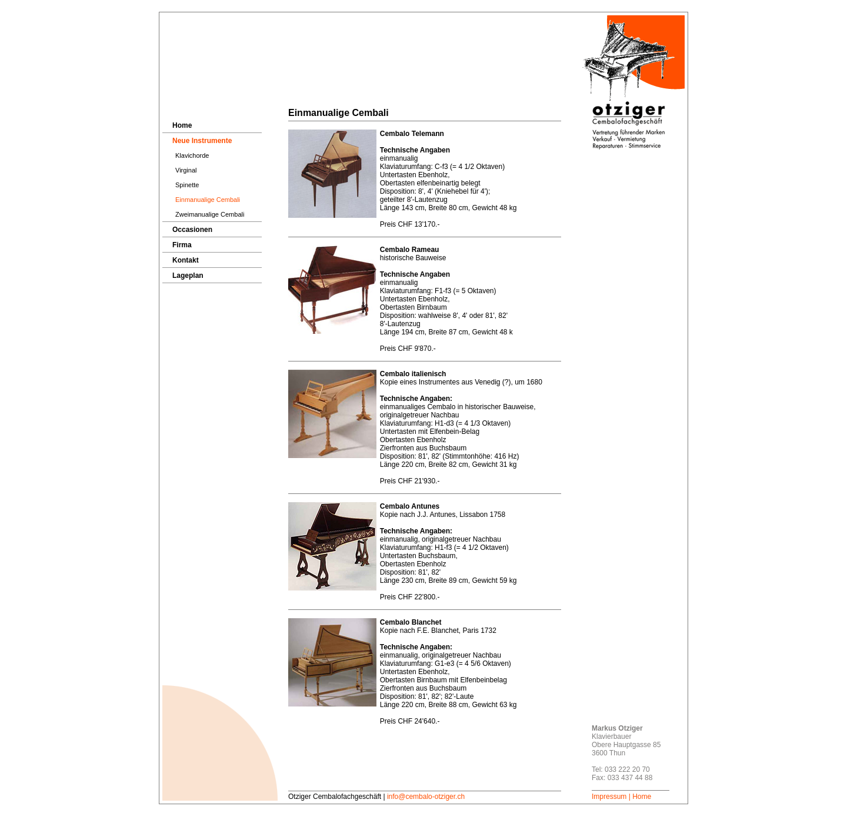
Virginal (186, 170)
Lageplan (188, 275)
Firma (182, 245)
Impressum (609, 796)
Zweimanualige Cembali (209, 214)
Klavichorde (192, 155)
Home (182, 125)
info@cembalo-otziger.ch (426, 796)
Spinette (187, 184)
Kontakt (185, 260)
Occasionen (192, 229)
